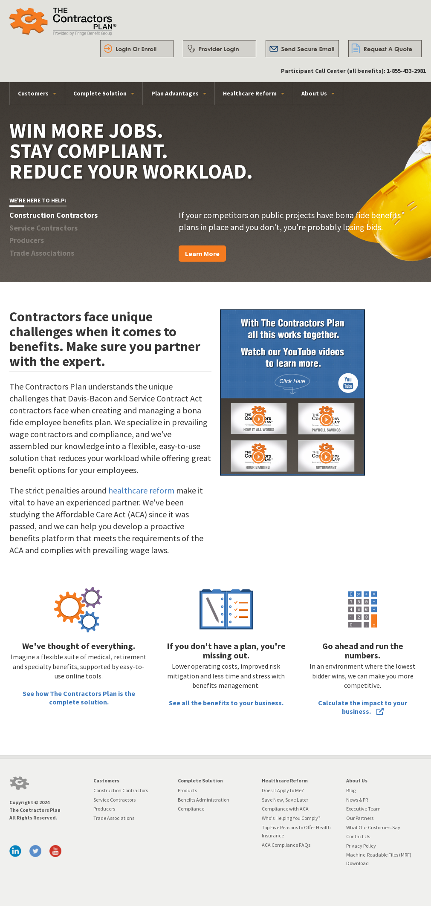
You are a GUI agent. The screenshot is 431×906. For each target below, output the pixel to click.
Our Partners (359, 818)
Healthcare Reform (250, 93)
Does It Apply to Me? (283, 790)
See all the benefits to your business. (226, 702)
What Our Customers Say (373, 827)
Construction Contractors (120, 790)
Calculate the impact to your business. (362, 707)
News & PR (357, 799)
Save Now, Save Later (285, 799)
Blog (351, 790)
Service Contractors (114, 799)
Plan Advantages (175, 93)
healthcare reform (141, 490)
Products (187, 790)
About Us (314, 93)
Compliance (191, 808)
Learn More (202, 253)
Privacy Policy (361, 846)
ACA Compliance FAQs (286, 845)
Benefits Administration (203, 799)
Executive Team (363, 808)
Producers (104, 808)
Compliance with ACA (285, 808)
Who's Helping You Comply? (291, 818)
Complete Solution (100, 93)
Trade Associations (113, 818)
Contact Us (358, 836)
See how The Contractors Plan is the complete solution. (79, 698)
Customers (33, 93)
